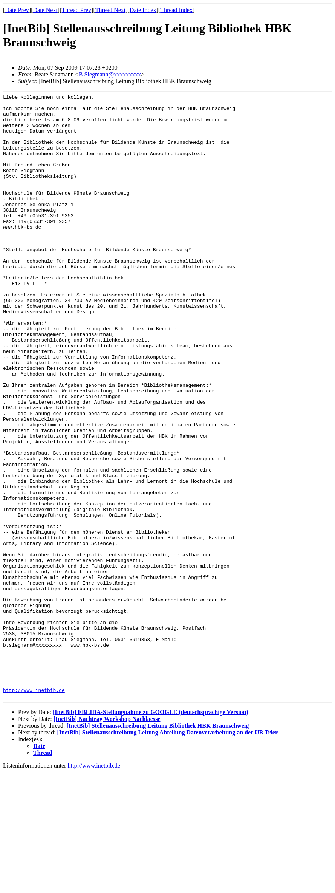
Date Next (45, 10)
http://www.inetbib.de (34, 809)
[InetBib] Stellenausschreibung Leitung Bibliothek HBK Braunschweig (157, 846)
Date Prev (17, 10)
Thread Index (176, 10)
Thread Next (110, 10)
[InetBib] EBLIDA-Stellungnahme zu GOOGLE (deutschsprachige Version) (150, 833)
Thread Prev (76, 10)
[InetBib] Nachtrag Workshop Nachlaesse (107, 840)
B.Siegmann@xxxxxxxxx (110, 74)
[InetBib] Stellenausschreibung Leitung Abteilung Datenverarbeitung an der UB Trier (167, 853)
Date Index (143, 10)
